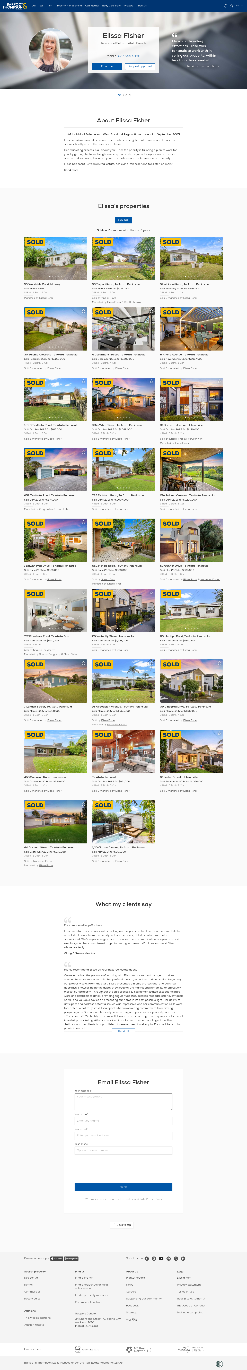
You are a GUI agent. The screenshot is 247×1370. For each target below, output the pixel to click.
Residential (31, 1278)
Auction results (34, 1325)
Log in (239, 6)
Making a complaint (190, 1313)
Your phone (81, 1144)
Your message (83, 1091)
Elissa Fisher (46, 298)
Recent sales (32, 1299)
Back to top (122, 1224)
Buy (34, 6)
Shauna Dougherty (44, 650)
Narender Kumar (210, 580)
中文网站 (131, 1320)
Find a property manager (91, 1295)
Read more (71, 170)
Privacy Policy (154, 1199)
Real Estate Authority (191, 1299)
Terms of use (185, 1292)
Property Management (69, 6)
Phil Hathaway (132, 302)
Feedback (132, 1306)
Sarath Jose (108, 580)
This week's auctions (37, 1318)
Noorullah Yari (194, 439)
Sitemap (131, 1313)
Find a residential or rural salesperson (91, 1287)
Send (123, 1187)
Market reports (136, 1278)
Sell (41, 6)
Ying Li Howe (108, 298)
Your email (81, 1129)
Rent (49, 6)
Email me (107, 66)
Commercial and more (89, 1302)
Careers (131, 1292)
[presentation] (100, 1169)
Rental (28, 1285)
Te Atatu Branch (135, 43)
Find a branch (84, 1278)
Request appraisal (140, 66)
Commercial (92, 6)
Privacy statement (189, 1285)
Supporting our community (144, 1299)
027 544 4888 (129, 56)
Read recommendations (203, 66)
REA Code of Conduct (191, 1306)
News (129, 1285)
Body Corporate (111, 6)
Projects (128, 6)
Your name (81, 1114)
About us (142, 6)
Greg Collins (46, 509)
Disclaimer (184, 1278)
